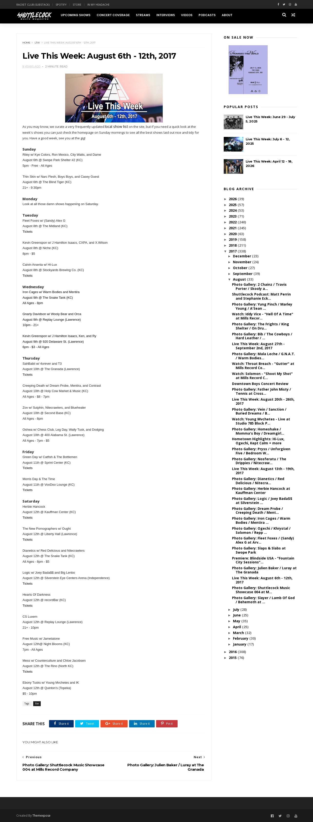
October (240, 267)
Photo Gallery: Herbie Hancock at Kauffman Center (261, 490)
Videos (186, 15)
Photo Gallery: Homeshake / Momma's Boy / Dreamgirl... (258, 431)
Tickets (28, 231)
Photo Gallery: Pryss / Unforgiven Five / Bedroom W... (261, 451)
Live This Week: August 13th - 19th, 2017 (263, 470)
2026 (233, 199)
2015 (233, 657)
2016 (233, 651)
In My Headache (98, 4)
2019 (233, 239)
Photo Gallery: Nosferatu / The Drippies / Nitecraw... (259, 461)
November (242, 262)
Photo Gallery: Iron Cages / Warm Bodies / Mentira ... (261, 520)
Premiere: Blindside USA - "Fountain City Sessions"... (263, 560)
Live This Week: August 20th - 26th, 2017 (263, 401)
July (236, 609)
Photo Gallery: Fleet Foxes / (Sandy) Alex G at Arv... (263, 540)
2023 (233, 216)
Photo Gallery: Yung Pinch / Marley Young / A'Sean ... (262, 306)
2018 (233, 245)
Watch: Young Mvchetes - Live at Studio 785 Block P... (261, 421)
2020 (233, 233)
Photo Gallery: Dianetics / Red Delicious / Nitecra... (258, 480)
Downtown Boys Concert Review (260, 383)
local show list (116, 126)
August (240, 279)
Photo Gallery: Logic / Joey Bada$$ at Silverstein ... (262, 500)
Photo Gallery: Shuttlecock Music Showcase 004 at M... (261, 589)
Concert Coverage (113, 15)
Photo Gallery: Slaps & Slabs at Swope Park (259, 550)
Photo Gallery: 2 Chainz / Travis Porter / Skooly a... (259, 286)
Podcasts (207, 15)
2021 (233, 228)
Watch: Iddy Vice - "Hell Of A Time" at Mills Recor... (262, 316)
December (242, 256)
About (227, 15)
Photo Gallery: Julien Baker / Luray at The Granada (264, 570)
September (243, 273)
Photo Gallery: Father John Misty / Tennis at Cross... (261, 391)
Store (77, 4)
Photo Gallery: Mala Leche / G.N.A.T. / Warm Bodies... (263, 355)
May (237, 621)
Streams (143, 15)
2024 (233, 210)
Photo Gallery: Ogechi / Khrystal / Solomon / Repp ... (261, 530)
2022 (233, 222)
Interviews (165, 15)
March (239, 632)
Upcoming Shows (76, 15)
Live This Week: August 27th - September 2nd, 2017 (258, 345)
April (237, 627)
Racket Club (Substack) (33, 4)
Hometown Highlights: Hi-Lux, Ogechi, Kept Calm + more (258, 441)
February (241, 638)
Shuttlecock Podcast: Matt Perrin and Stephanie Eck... (261, 296)
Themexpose (41, 815)
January (240, 644)
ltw (37, 42)
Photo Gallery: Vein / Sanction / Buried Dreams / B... (259, 411)
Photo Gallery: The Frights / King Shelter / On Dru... (260, 326)
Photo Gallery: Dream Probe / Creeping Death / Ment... (257, 510)
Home (27, 42)
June (237, 615)
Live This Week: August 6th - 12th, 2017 (262, 580)
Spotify (61, 4)
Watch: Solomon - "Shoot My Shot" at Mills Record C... (262, 375)
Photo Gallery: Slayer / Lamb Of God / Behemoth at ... (263, 599)
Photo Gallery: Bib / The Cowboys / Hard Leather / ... (262, 336)
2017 (233, 251)
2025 (233, 204)
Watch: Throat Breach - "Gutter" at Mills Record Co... (263, 365)
